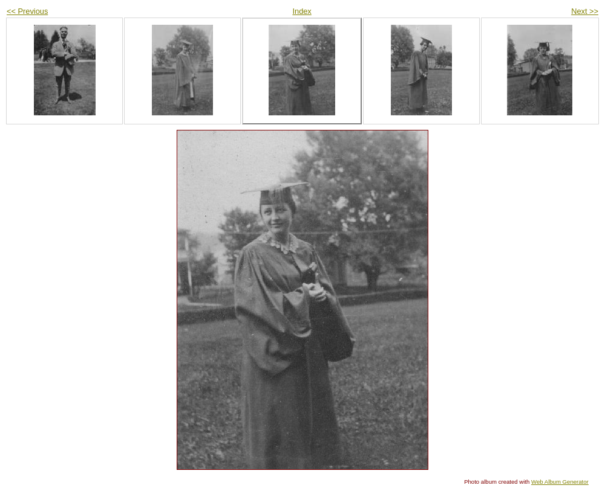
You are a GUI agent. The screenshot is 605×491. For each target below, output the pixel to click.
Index (301, 11)
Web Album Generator (560, 481)
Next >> (584, 11)
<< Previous (27, 11)
